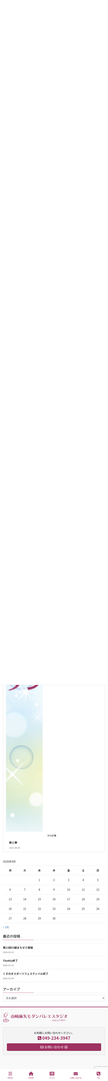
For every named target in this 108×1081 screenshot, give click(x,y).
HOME (31, 1075)
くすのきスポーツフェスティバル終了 (25, 974)
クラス (52, 1075)
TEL (98, 1075)
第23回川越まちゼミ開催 (18, 947)
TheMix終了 (10, 960)
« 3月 (6, 927)
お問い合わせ (75, 1075)
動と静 (13, 842)
